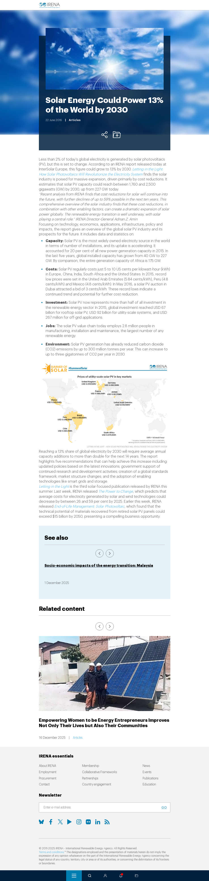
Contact (44, 784)
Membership (90, 766)
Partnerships (90, 778)
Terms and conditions (51, 852)
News (146, 766)
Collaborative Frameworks (99, 772)
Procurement (47, 778)
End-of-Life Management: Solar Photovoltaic (89, 506)
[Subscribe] (102, 808)
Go (164, 807)
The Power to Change (115, 491)
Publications (150, 778)
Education (149, 784)
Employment (47, 772)
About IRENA (47, 766)
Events (147, 772)
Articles (77, 737)
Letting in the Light (54, 486)
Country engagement (96, 784)
